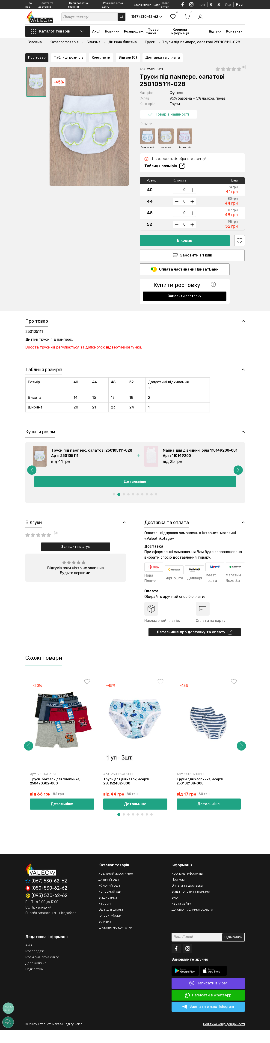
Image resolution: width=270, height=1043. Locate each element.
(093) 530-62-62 (46, 908)
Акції (96, 37)
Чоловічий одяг (110, 904)
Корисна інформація (180, 37)
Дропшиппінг (142, 4)
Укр (228, 4)
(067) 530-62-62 (46, 893)
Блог (157, 4)
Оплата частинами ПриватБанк (184, 263)
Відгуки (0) (128, 307)
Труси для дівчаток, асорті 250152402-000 (127, 793)
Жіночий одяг (109, 898)
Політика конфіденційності (224, 1037)
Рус (239, 4)
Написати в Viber (208, 996)
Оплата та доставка (187, 898)
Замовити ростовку (184, 290)
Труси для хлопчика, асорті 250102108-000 (201, 793)
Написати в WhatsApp (208, 1008)
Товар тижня (152, 37)
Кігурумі (104, 916)
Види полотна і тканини (191, 904)
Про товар (37, 307)
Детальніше (135, 491)
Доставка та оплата (162, 307)
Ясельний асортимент (116, 886)
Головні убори (109, 928)
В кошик (184, 233)
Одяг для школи (110, 922)
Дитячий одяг (109, 892)
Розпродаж (133, 37)
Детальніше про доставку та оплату (194, 643)
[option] (36, 74)
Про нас (178, 892)
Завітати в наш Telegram (208, 1019)
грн (202, 4)
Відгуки (215, 37)
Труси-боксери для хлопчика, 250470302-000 (56, 793)
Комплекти (101, 307)
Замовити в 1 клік (185, 248)
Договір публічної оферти (192, 922)
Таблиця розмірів (164, 158)
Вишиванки (107, 910)
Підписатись (233, 950)
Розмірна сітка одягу (42, 970)
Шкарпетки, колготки (115, 940)
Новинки (112, 37)
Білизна (104, 934)
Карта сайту (181, 916)
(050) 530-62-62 (46, 901)
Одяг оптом (34, 982)
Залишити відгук (75, 557)
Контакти (234, 37)
